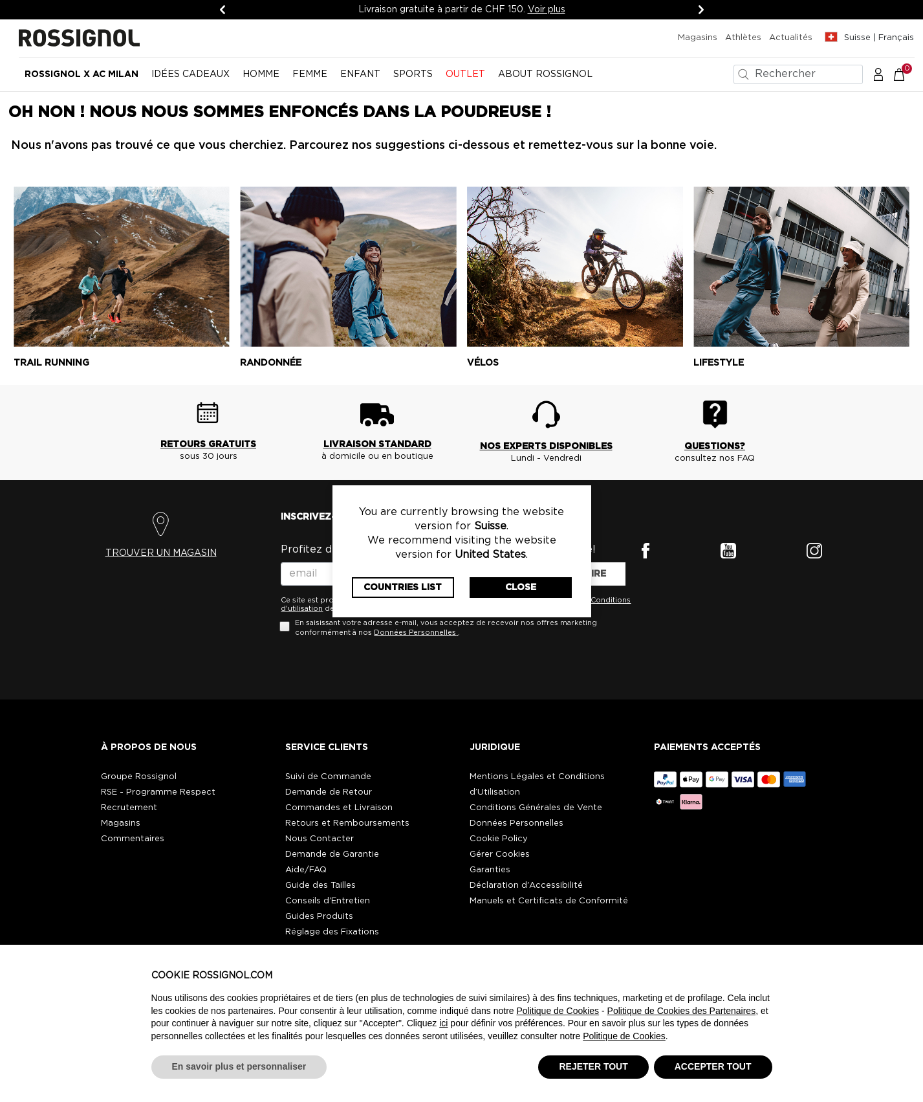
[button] (878, 74)
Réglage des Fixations (332, 932)
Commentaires (132, 839)
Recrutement (129, 808)
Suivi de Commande (328, 777)
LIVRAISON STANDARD (377, 444)
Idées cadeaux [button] (190, 74)
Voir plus (546, 9)
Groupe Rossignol (139, 777)
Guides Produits (319, 916)
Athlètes (743, 38)
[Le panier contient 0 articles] (905, 74)
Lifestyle (718, 363)
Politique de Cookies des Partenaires (681, 1011)
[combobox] (798, 74)
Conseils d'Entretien (327, 901)
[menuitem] (81, 79)
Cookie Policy (499, 839)
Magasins (697, 38)
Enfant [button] (360, 74)
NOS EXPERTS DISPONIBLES (546, 446)
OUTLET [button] (465, 74)
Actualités (790, 38)
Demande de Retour (328, 792)
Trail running (51, 363)
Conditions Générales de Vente (536, 808)
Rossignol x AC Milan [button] (81, 74)
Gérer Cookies (500, 854)
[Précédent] (222, 9)
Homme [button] (261, 74)
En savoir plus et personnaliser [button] (239, 1066)
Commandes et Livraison (339, 808)
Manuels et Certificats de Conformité (549, 901)
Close (520, 587)
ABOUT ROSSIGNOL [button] (545, 74)
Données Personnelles (415, 632)
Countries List (403, 587)
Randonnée (270, 363)
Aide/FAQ (306, 870)
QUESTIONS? (714, 446)
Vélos (483, 363)
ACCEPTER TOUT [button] (713, 1066)
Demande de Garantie (332, 854)
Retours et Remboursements (347, 823)
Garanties (490, 870)
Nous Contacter (319, 839)
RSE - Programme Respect (158, 792)
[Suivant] (701, 9)
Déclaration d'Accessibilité (526, 885)
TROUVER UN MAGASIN (161, 553)
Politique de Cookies (557, 1011)
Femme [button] (309, 74)
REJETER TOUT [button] (593, 1066)
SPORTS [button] (413, 74)
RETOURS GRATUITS (208, 444)
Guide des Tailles (320, 885)
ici (443, 1023)
